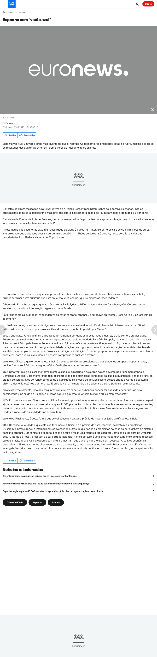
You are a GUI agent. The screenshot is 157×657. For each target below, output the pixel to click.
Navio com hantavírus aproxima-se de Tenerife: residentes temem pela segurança (46, 483)
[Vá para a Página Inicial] (12, 4)
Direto (148, 3)
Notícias (12, 13)
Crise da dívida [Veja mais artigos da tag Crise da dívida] (15, 502)
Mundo (22, 13)
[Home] (4, 12)
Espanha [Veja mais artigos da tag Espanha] (37, 502)
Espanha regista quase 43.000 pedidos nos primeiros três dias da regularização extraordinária (53, 491)
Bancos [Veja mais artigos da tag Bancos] (56, 502)
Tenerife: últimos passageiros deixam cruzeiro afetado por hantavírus (40, 476)
